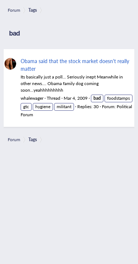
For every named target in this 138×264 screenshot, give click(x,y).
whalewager (32, 98)
